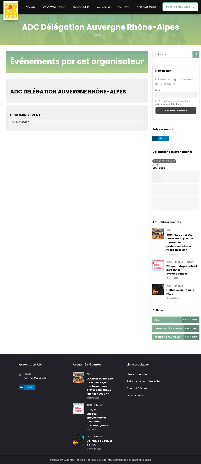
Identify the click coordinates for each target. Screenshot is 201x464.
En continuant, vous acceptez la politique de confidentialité (172, 103)
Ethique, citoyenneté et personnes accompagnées (97, 419)
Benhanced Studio (141, 460)
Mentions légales (137, 374)
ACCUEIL (30, 6)
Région (189, 262)
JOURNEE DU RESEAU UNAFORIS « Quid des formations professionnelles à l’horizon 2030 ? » (179, 242)
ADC (169, 230)
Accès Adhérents (146, 6)
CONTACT (123, 6)
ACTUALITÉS (103, 6)
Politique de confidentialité (143, 381)
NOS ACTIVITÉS (81, 6)
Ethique (178, 262)
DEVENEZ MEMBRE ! (178, 6)
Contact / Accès (137, 388)
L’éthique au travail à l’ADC (100, 442)
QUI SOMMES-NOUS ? (54, 6)
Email (158, 90)
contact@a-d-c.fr (35, 378)
